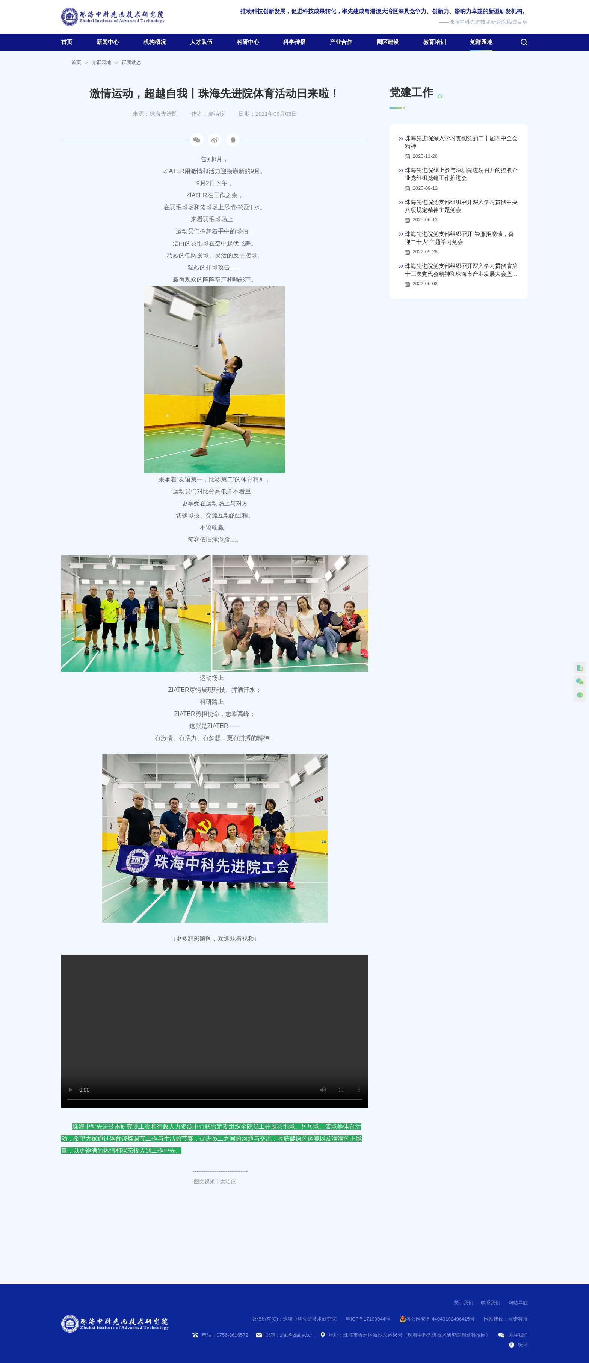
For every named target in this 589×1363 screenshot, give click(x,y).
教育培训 (434, 42)
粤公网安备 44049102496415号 (437, 1319)
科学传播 (294, 42)
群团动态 (131, 62)
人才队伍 (201, 42)
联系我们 (490, 1303)
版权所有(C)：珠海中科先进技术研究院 (294, 1319)
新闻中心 (108, 42)
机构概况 (154, 42)
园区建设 (387, 42)
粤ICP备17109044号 (368, 1319)
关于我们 (463, 1303)
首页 (66, 42)
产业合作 (341, 42)
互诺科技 (518, 1319)
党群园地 (481, 42)
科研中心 (248, 42)
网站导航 (518, 1303)
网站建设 (493, 1319)
